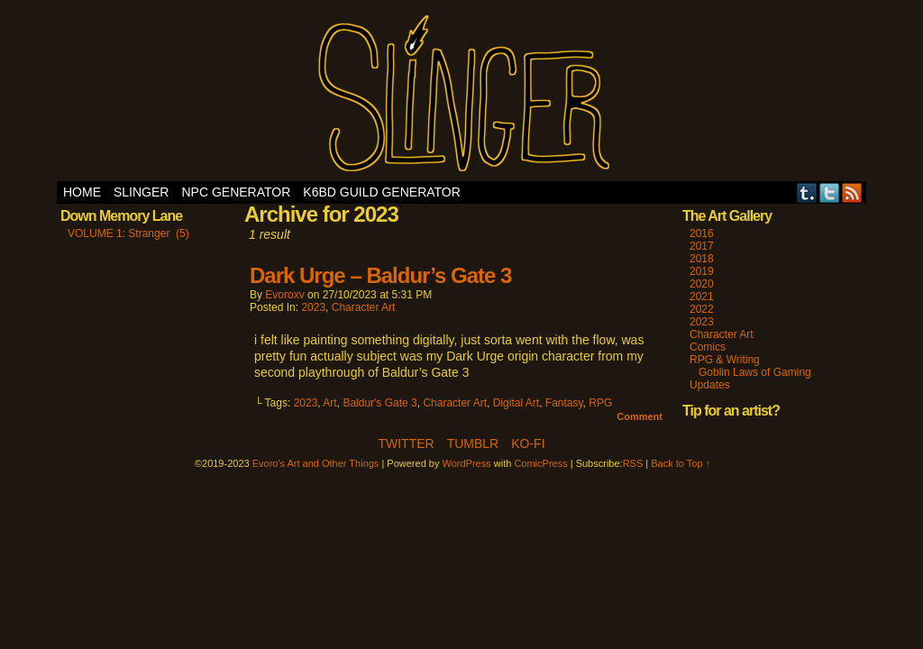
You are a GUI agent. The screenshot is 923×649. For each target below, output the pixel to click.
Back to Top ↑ (680, 463)
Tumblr (807, 192)
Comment (639, 416)
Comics (708, 347)
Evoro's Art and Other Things (462, 95)
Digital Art (516, 403)
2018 (702, 258)
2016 (702, 233)
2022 (702, 309)
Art (329, 403)
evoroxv (284, 294)
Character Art (364, 307)
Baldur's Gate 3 (379, 403)
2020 (702, 284)
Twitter (829, 192)
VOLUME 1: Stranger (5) (128, 233)
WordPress (467, 463)
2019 (702, 271)
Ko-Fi (527, 443)
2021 (702, 296)
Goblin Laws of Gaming (755, 372)
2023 (313, 307)
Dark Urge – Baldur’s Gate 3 (380, 275)
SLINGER (141, 192)
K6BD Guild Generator (382, 192)
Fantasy (564, 403)
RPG (600, 403)
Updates (710, 385)
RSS (852, 192)
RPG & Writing (725, 359)
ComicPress (540, 463)
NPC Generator (235, 192)
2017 (702, 246)
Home (82, 192)
